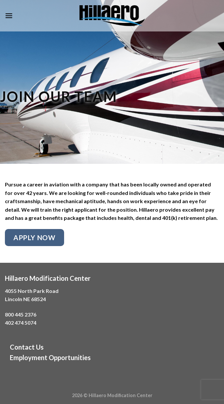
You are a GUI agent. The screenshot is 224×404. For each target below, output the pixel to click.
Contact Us (26, 347)
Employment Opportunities (50, 357)
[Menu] (9, 16)
